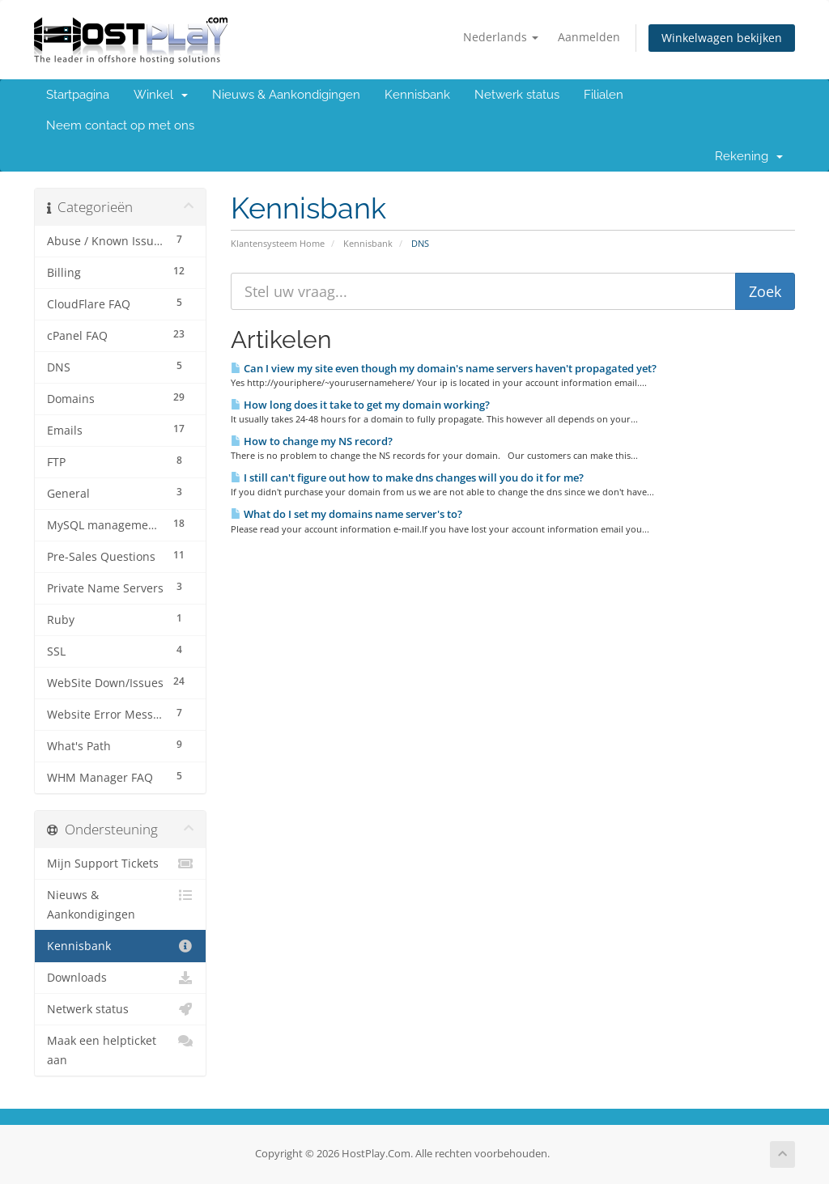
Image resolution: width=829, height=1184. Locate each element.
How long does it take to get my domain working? (360, 404)
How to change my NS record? (312, 441)
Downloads (120, 977)
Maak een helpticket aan (120, 1049)
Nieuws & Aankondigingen (286, 94)
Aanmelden (589, 37)
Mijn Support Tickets (120, 863)
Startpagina (77, 94)
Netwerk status (516, 94)
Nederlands (500, 37)
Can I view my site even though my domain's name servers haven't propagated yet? (444, 368)
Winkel (161, 94)
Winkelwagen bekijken (721, 37)
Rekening (749, 156)
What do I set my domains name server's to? (346, 514)
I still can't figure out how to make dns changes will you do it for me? (407, 477)
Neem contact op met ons (120, 125)
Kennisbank (417, 94)
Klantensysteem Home (278, 243)
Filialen (603, 94)
